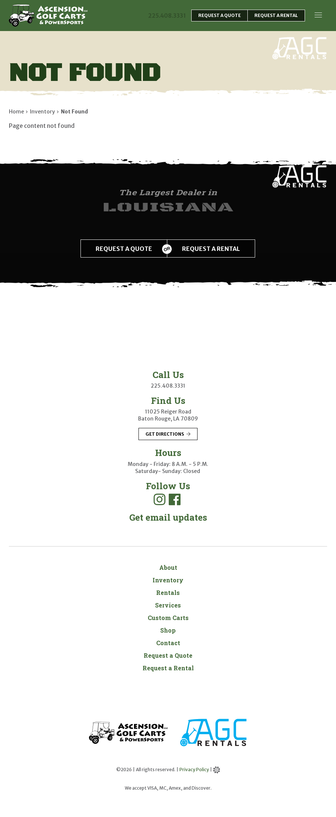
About (168, 567)
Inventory (168, 580)
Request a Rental (168, 668)
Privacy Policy (194, 769)
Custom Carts (168, 618)
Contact (168, 643)
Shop (168, 630)
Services (168, 605)
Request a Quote (168, 655)
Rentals (168, 592)
